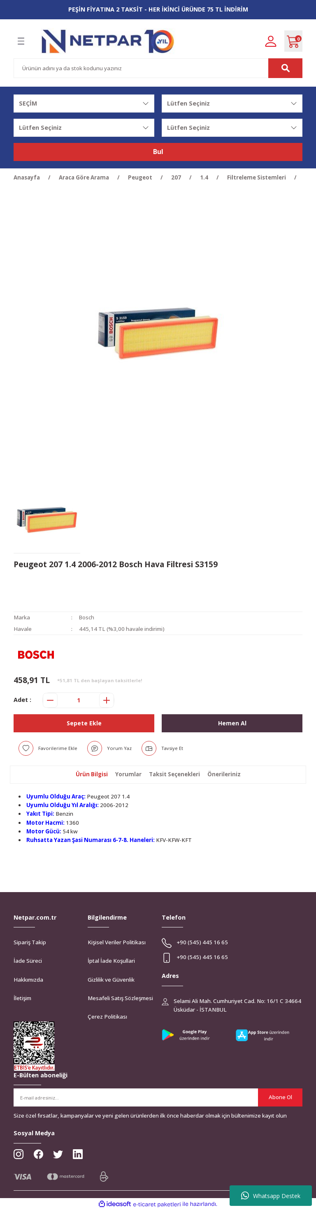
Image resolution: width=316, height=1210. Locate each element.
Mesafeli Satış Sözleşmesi (120, 998)
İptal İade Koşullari (111, 960)
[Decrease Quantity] (50, 700)
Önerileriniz (224, 774)
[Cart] (293, 41)
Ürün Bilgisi (92, 774)
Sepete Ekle (84, 723)
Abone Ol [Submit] (280, 1097)
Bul (158, 151)
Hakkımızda (28, 979)
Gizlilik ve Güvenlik (111, 979)
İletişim (22, 998)
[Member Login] (270, 41)
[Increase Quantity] (106, 700)
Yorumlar (128, 774)
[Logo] (108, 41)
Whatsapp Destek (270, 1195)
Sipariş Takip (30, 942)
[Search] (158, 68)
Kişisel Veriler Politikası (117, 942)
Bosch (87, 617)
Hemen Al (232, 723)
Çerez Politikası (107, 1016)
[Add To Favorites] (48, 748)
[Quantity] (78, 700)
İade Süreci (28, 960)
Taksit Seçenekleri (174, 774)
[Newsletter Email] (158, 1097)
